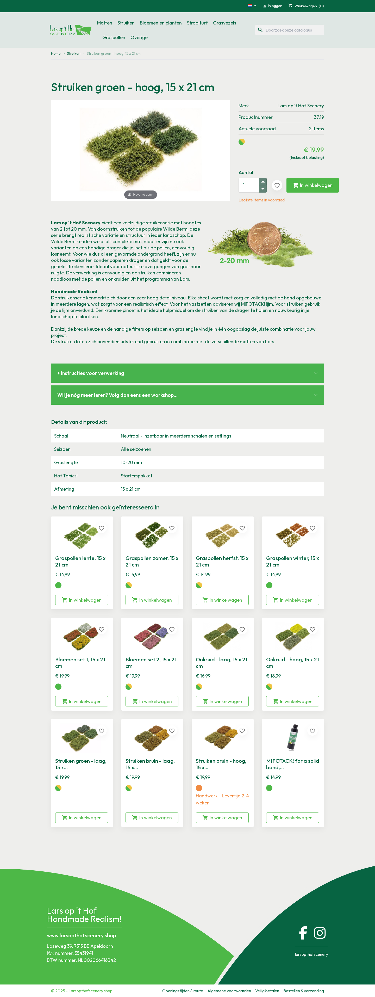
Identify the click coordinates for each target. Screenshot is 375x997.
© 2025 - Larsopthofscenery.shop (82, 990)
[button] (252, 5)
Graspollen (113, 37)
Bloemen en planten (161, 23)
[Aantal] (249, 185)
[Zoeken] (289, 30)
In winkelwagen (313, 185)
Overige (139, 37)
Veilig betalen (267, 990)
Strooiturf (197, 23)
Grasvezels (224, 23)
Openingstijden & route (182, 990)
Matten (104, 23)
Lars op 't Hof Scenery (301, 106)
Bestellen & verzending (303, 990)
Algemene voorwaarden (229, 990)
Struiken (126, 23)
